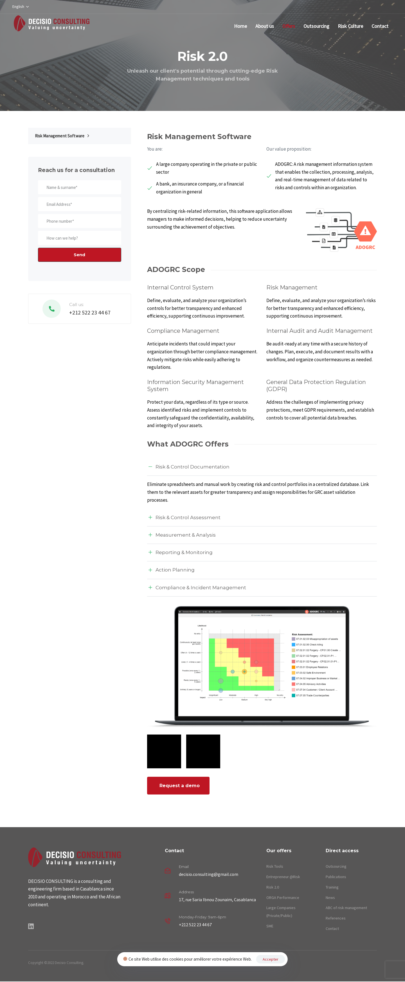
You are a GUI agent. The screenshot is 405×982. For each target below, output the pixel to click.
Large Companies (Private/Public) (281, 911)
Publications (336, 876)
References (336, 918)
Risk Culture (350, 26)
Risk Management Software (62, 136)
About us (264, 26)
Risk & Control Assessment (183, 517)
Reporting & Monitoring (180, 552)
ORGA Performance (282, 897)
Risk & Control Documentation (188, 467)
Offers (288, 26)
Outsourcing (316, 26)
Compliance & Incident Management (196, 588)
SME (269, 926)
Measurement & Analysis (181, 535)
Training (332, 887)
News (330, 897)
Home (240, 26)
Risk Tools (274, 866)
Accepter (270, 959)
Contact (380, 26)
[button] (20, 7)
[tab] (262, 467)
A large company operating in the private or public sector (202, 168)
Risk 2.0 (272, 887)
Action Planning (171, 570)
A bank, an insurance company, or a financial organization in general (195, 188)
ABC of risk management (346, 907)
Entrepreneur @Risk (283, 876)
